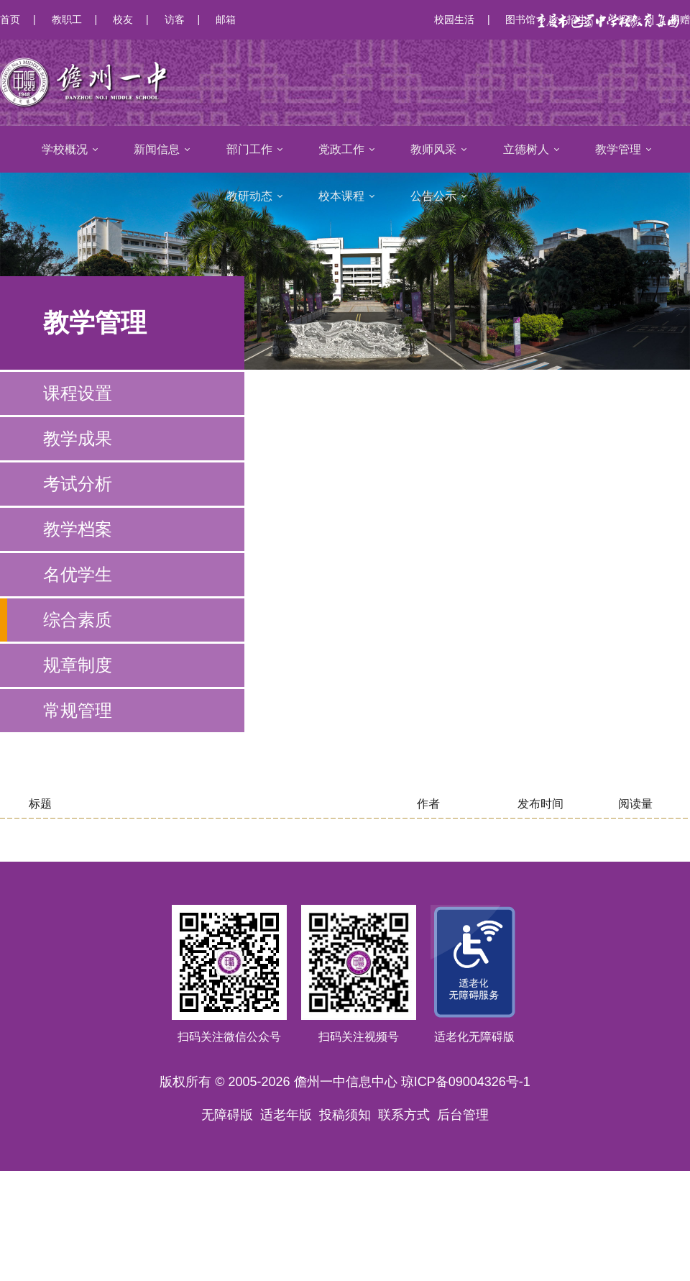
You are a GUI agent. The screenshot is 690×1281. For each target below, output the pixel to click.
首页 (10, 19)
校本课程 (341, 196)
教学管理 (618, 149)
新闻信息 (157, 149)
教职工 (67, 19)
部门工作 (249, 149)
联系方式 (404, 1115)
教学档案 (77, 529)
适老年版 (286, 1115)
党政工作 (341, 149)
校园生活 (454, 19)
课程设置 (77, 393)
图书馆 (520, 19)
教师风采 (433, 149)
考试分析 (77, 483)
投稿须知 (345, 1115)
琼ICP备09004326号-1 (465, 1082)
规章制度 (77, 665)
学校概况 (65, 149)
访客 (175, 19)
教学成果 (77, 438)
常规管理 (77, 710)
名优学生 (77, 574)
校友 (123, 19)
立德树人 (526, 149)
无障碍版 (227, 1115)
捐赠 (680, 19)
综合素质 (77, 619)
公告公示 (433, 196)
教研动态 (249, 196)
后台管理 (463, 1115)
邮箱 (226, 19)
